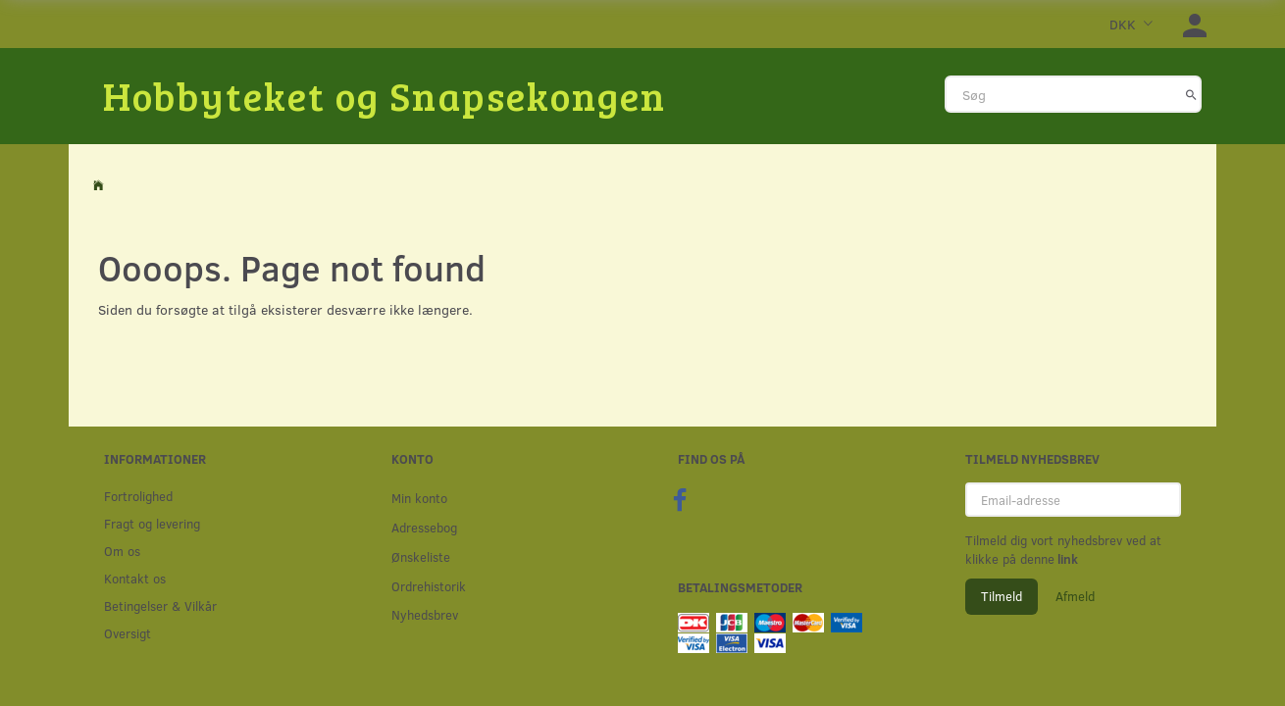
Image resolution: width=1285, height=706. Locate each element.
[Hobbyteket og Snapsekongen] (384, 95)
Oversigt (127, 633)
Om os (122, 550)
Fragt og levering (152, 523)
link (1066, 559)
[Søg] (1191, 94)
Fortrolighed (138, 495)
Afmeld (1075, 596)
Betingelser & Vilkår (160, 605)
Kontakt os (135, 578)
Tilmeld (1001, 596)
